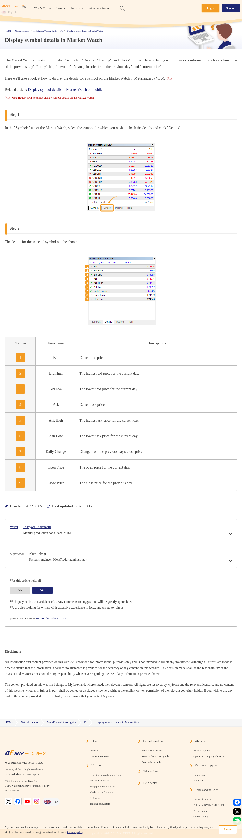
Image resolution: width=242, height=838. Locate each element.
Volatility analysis (99, 780)
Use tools (97, 765)
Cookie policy (75, 832)
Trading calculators (100, 803)
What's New (150, 771)
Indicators (95, 798)
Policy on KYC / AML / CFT (208, 804)
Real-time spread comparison (105, 774)
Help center (150, 783)
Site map (198, 780)
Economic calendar (152, 762)
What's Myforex (43, 8)
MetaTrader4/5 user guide (155, 756)
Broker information (152, 750)
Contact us (199, 774)
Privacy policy (201, 810)
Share (94, 741)
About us (200, 741)
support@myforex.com (51, 618)
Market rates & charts (101, 792)
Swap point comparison (102, 786)
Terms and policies (206, 789)
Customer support (206, 765)
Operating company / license (208, 756)
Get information (153, 741)
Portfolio (94, 750)
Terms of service (202, 799)
